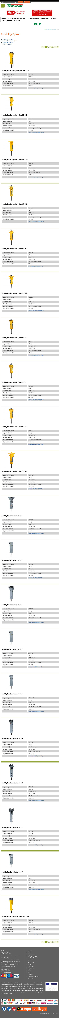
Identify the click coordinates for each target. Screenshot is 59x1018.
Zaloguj (20, 2)
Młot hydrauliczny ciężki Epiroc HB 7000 (15, 71)
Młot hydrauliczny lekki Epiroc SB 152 (14, 204)
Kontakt (30, 951)
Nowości (30, 961)
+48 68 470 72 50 (7, 2)
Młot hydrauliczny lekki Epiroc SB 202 (14, 249)
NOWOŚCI (54, 18)
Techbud (46, 29)
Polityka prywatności (33, 977)
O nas (29, 971)
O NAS (3, 21)
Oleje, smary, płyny (7, 44)
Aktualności (31, 963)
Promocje (30, 959)
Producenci (53, 29)
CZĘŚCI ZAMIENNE (33, 18)
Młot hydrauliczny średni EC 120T (13, 783)
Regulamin (30, 975)
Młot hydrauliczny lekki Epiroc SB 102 (14, 115)
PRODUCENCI (45, 18)
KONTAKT (17, 21)
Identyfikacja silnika (33, 957)
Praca (29, 973)
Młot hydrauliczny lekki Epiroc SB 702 (14, 471)
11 (56, 47)
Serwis (29, 953)
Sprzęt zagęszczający (8, 39)
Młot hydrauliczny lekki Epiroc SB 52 (14, 382)
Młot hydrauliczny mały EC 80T (12, 694)
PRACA (9, 21)
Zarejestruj (26, 2)
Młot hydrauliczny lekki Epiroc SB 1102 (15, 160)
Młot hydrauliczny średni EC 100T (13, 738)
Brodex (46, 1014)
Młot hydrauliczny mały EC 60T (12, 605)
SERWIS (3, 18)
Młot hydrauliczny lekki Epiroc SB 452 (14, 338)
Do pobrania (31, 969)
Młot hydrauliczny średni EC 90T (12, 872)
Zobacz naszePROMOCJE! (20, 13)
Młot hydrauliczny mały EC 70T (12, 649)
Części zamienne (32, 955)
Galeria (29, 965)
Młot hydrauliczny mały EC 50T (12, 560)
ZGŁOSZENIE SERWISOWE (16, 18)
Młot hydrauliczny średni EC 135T (13, 827)
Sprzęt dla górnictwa (8, 42)
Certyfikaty (30, 967)
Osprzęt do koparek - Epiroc (10, 41)
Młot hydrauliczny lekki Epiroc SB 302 (14, 293)
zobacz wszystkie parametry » (36, 88)
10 (53, 47)
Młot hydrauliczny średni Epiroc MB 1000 (15, 917)
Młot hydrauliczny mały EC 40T (12, 516)
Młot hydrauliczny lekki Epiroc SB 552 (14, 427)
